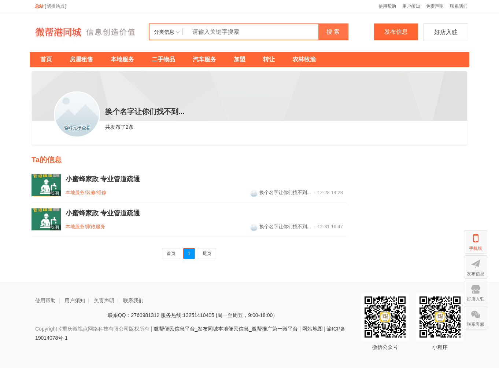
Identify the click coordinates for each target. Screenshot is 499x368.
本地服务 (122, 59)
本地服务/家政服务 (85, 226)
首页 (46, 59)
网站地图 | (314, 329)
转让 (269, 59)
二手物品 (163, 59)
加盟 (239, 59)
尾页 (207, 253)
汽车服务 (204, 59)
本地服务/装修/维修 (86, 192)
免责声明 (435, 6)
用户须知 (411, 6)
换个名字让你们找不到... (280, 192)
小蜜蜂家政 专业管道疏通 (103, 179)
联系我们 (458, 6)
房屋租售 (81, 59)
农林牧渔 (304, 59)
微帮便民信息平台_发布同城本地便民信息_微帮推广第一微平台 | (226, 329)
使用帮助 (387, 6)
